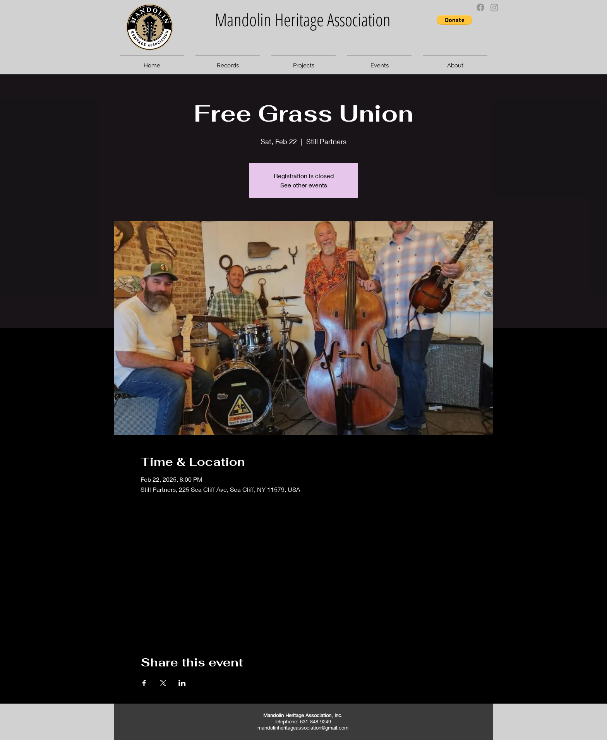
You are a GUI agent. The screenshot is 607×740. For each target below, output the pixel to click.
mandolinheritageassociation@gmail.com (302, 728)
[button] (454, 20)
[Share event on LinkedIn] (182, 683)
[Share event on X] (163, 683)
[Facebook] (480, 7)
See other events (303, 185)
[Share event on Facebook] (144, 683)
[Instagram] (494, 7)
